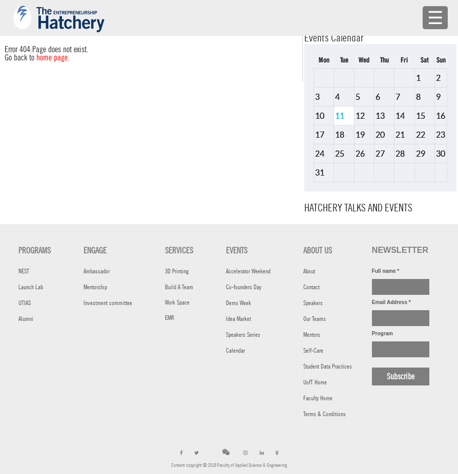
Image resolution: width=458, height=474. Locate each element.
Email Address (391, 302)
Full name (385, 271)
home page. (53, 57)
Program (382, 333)
